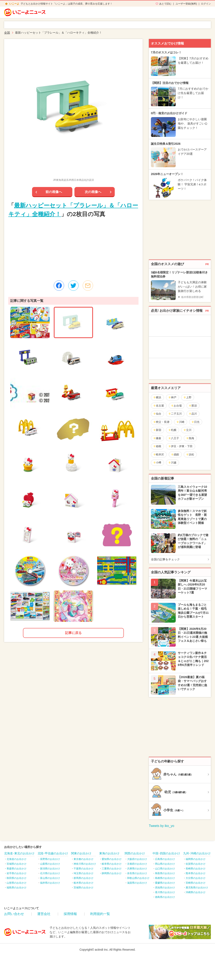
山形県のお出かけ (16, 882)
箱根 (157, 446)
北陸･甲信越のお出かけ (53, 853)
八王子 (173, 438)
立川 (187, 430)
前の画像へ (53, 192)
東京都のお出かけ (83, 859)
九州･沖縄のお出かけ (197, 853)
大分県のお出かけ (195, 878)
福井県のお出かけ (50, 882)
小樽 (157, 462)
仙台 (157, 413)
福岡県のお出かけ (195, 859)
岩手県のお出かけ (16, 873)
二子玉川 (175, 413)
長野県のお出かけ (50, 859)
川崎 (180, 421)
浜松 (190, 454)
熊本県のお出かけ (195, 873)
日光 (195, 421)
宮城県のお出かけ (16, 863)
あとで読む (165, 3)
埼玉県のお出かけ (83, 873)
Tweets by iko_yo (161, 826)
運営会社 (43, 914)
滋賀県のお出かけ (137, 882)
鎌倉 (157, 438)
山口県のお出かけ (165, 868)
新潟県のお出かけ (50, 868)
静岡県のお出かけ (112, 873)
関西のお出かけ (135, 853)
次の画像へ (93, 192)
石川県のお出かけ (50, 873)
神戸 (172, 397)
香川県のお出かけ (165, 892)
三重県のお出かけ (112, 868)
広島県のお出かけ (165, 859)
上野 (187, 397)
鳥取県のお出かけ (165, 873)
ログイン (206, 3)
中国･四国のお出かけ (166, 853)
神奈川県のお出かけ (85, 863)
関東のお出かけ (81, 853)
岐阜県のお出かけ (112, 863)
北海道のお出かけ (16, 859)
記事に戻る (73, 633)
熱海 (190, 438)
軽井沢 (158, 454)
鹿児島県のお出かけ (197, 887)
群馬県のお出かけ (83, 878)
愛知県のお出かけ (112, 859)
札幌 (172, 430)
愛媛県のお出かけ (165, 882)
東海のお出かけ (109, 853)
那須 (193, 405)
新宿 (157, 430)
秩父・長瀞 (161, 421)
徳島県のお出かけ (165, 897)
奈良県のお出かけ (137, 873)
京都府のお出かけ (137, 863)
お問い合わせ (14, 914)
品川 (193, 413)
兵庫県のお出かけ (137, 868)
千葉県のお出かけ (83, 868)
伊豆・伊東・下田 (180, 446)
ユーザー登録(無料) (186, 3)
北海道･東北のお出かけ (19, 853)
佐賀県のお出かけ (195, 863)
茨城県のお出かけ (83, 887)
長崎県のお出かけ (195, 868)
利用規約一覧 (100, 914)
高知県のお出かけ (165, 887)
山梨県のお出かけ (50, 863)
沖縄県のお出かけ (195, 892)
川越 (172, 462)
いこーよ (14, 3)
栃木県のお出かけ (83, 882)
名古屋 (158, 405)
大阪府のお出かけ (137, 859)
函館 (175, 454)
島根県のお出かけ (165, 878)
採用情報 (70, 914)
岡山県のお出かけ (165, 863)
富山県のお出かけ (50, 878)
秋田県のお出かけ (16, 878)
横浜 (157, 397)
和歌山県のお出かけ (138, 878)
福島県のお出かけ (16, 887)
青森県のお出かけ (16, 868)
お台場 (176, 405)
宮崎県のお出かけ (195, 882)
